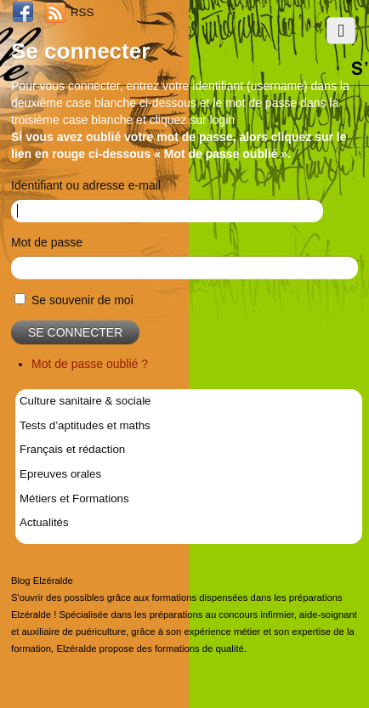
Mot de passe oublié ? (89, 364)
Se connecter (75, 332)
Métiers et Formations (74, 498)
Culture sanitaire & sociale (85, 400)
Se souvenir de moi (82, 300)
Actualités (44, 522)
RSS (82, 12)
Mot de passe (46, 242)
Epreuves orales (60, 473)
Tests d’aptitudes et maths (85, 425)
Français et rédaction (72, 449)
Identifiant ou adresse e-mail (86, 185)
